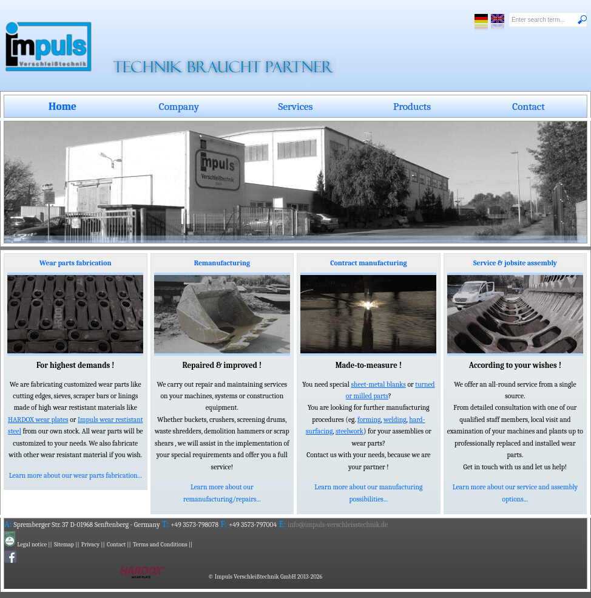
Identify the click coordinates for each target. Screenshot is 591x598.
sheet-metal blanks (378, 385)
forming (368, 420)
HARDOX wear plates (38, 420)
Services (296, 106)
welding (395, 420)
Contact (528, 106)
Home (62, 106)
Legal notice (32, 544)
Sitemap (64, 544)
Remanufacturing (222, 263)
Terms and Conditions (160, 544)
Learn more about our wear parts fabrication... (75, 476)
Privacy (90, 544)
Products (412, 106)
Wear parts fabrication (75, 263)
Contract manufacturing (368, 263)
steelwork (349, 431)
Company (179, 106)
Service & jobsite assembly (515, 263)
